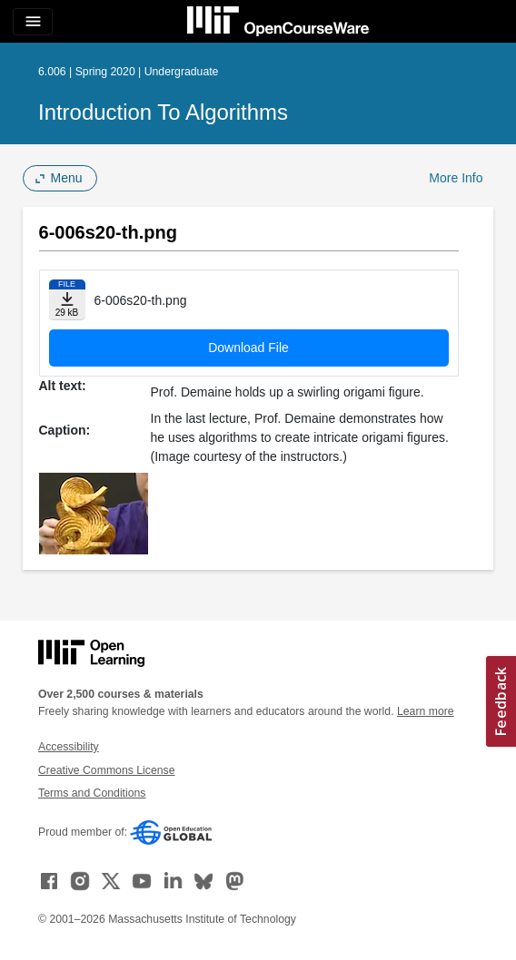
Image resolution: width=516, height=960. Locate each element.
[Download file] (67, 299)
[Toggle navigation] (33, 21)
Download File (248, 347)
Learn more (425, 711)
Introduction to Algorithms (163, 112)
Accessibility (68, 746)
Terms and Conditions (91, 793)
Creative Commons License (106, 770)
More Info (455, 178)
